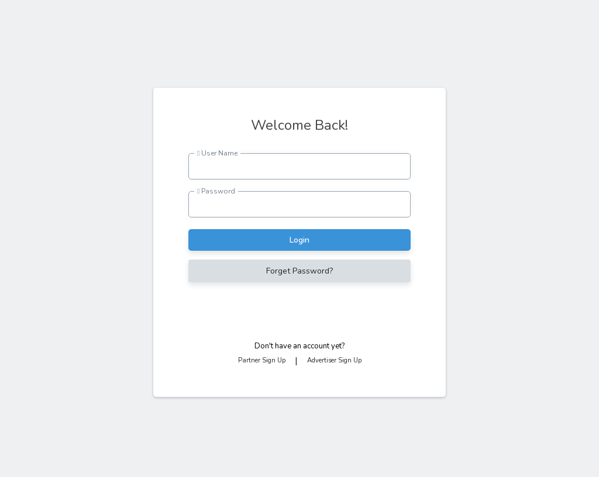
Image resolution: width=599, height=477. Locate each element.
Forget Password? (299, 270)
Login (299, 240)
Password (216, 191)
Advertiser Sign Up (334, 360)
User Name (217, 153)
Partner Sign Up (261, 360)
